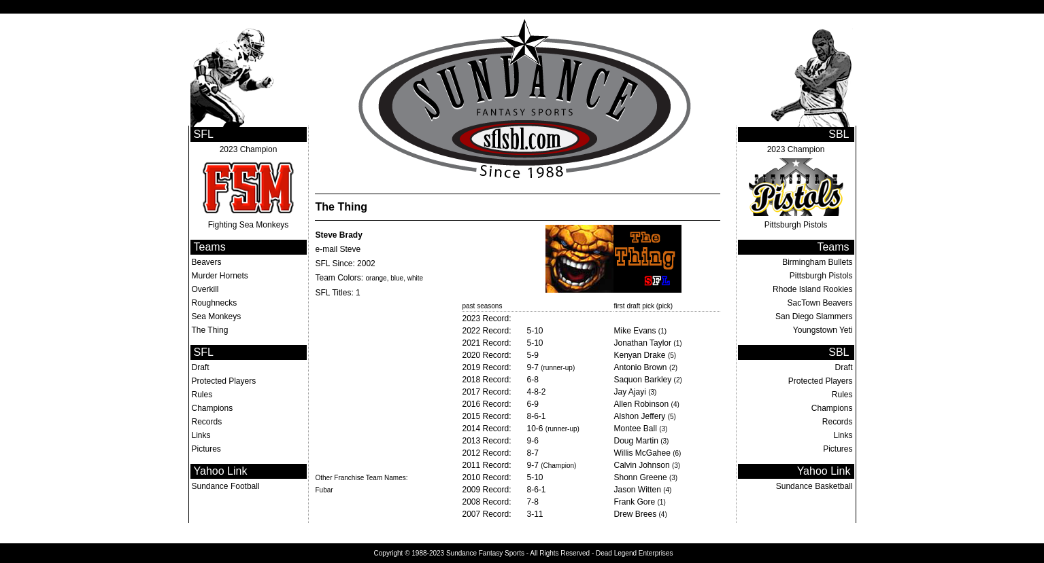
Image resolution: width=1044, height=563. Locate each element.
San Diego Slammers (813, 316)
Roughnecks (214, 303)
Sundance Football (226, 486)
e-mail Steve (338, 249)
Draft (200, 367)
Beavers (207, 262)
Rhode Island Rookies (812, 289)
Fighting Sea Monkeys (248, 225)
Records (207, 421)
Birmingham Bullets (817, 262)
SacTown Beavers (819, 303)
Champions (212, 408)
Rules (202, 394)
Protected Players (224, 381)
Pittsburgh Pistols (796, 225)
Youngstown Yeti (823, 330)
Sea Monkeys (216, 316)
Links (201, 435)
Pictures (206, 449)
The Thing (210, 330)
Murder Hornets (220, 275)
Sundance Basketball (814, 486)
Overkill (205, 289)
